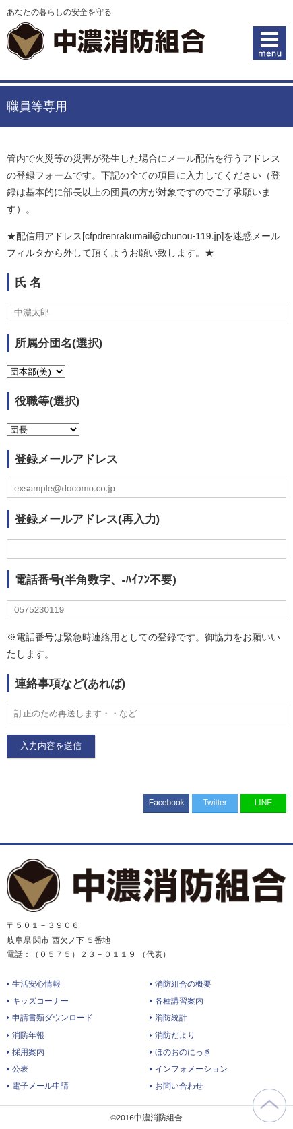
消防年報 (28, 1035)
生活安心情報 (36, 984)
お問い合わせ (179, 1086)
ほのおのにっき (183, 1052)
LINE (264, 802)
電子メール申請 (40, 1086)
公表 (20, 1069)
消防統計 (171, 1018)
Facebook (167, 802)
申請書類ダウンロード (52, 1018)
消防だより (175, 1035)
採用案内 (28, 1052)
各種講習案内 (179, 1001)
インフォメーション (191, 1069)
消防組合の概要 (183, 984)
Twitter (214, 802)
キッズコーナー (40, 1001)
